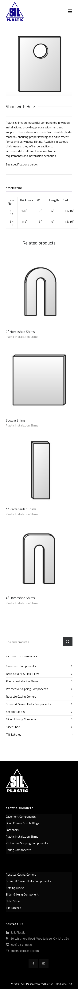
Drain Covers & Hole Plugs (23, 673)
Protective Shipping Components (27, 689)
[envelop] (44, 963)
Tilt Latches (13, 734)
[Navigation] (70, 11)
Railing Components (18, 849)
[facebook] (33, 963)
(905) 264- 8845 (21, 944)
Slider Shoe (13, 727)
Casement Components (21, 666)
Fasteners (12, 830)
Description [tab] (14, 188)
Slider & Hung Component (22, 719)
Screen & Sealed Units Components (28, 704)
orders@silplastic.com (24, 950)
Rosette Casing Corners (21, 696)
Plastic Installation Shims (22, 336)
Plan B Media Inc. (58, 984)
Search (67, 641)
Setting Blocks (15, 711)
